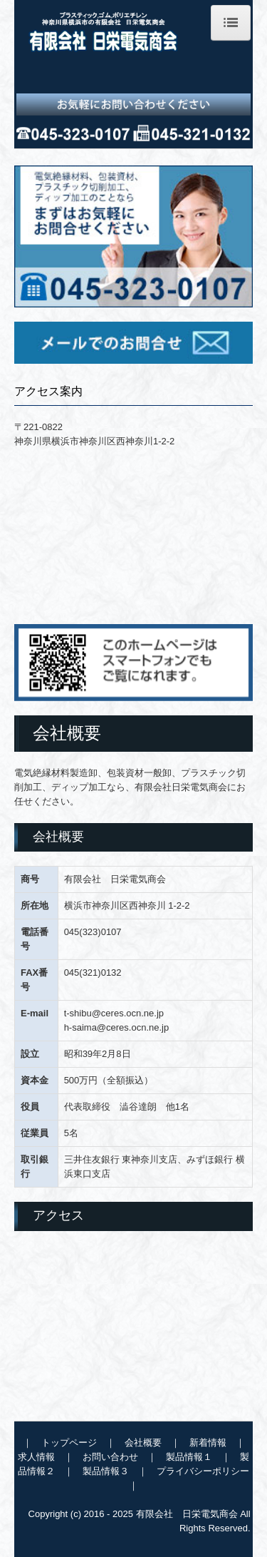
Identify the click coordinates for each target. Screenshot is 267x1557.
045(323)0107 (93, 931)
